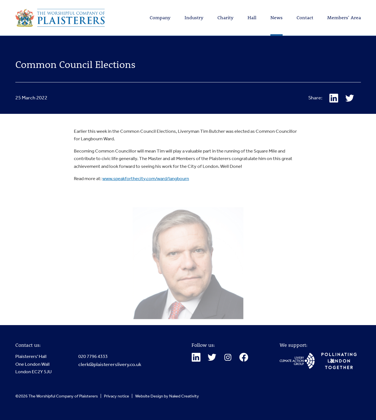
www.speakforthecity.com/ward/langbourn (145, 179)
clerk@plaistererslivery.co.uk (109, 364)
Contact (305, 17)
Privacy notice (116, 396)
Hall (252, 17)
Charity (225, 17)
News (276, 17)
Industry (194, 17)
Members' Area (344, 17)
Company (160, 17)
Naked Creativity (184, 396)
